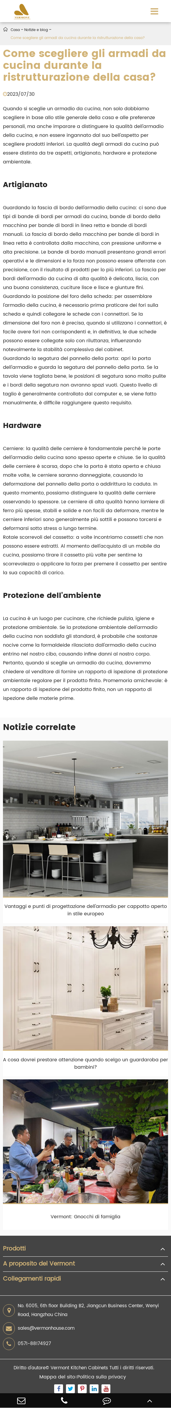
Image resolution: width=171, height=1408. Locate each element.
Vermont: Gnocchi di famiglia (85, 1217)
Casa (15, 30)
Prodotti (14, 1249)
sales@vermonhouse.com (39, 1328)
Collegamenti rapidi (32, 1279)
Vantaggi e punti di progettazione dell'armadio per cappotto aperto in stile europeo (85, 910)
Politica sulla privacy (101, 1377)
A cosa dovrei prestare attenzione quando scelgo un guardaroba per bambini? (85, 1063)
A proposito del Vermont (39, 1264)
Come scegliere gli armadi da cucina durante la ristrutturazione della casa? (78, 38)
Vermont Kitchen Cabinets (79, 1368)
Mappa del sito (57, 1377)
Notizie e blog (36, 30)
